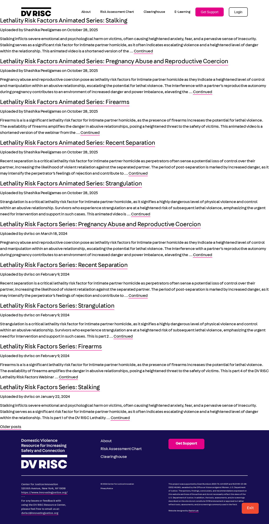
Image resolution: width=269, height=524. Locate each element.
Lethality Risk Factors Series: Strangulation (57, 306)
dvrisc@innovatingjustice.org (39, 513)
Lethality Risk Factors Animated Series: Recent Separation (77, 143)
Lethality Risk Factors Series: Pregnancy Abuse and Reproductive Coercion (100, 225)
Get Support (209, 12)
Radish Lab (194, 511)
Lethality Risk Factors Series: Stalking (50, 388)
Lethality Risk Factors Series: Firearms (51, 347)
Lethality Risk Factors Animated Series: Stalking (63, 21)
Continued (143, 51)
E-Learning (182, 12)
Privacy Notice (107, 489)
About (86, 12)
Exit (250, 508)
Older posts (10, 427)
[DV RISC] (36, 12)
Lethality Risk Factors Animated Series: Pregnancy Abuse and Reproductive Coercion (114, 62)
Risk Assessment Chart (117, 12)
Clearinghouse (154, 12)
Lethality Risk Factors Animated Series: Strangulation (71, 184)
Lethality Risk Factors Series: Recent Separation (63, 266)
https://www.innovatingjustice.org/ (44, 492)
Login (238, 12)
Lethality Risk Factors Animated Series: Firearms (64, 103)
